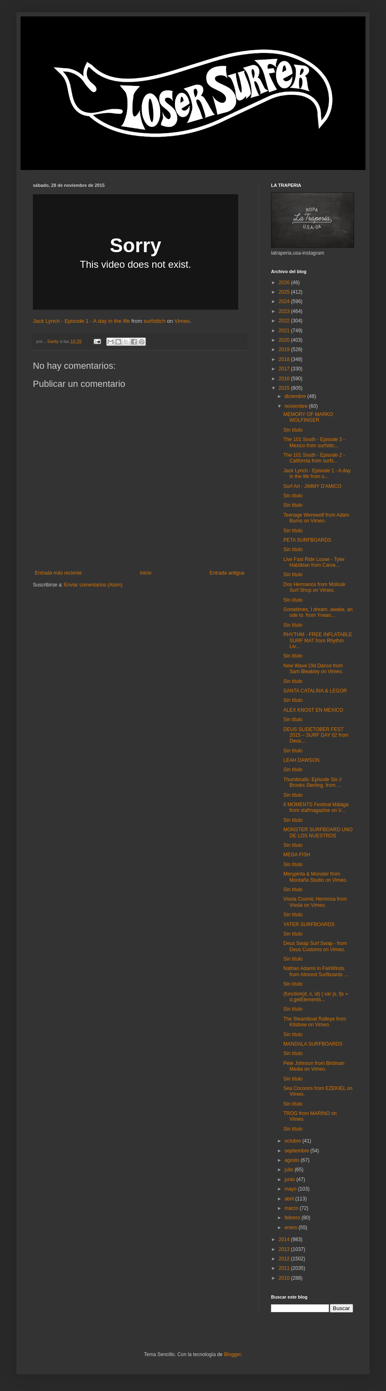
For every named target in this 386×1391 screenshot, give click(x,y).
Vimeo (182, 321)
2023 (285, 311)
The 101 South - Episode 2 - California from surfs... (314, 458)
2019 (285, 349)
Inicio (146, 573)
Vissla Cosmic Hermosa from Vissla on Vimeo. (315, 902)
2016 (285, 379)
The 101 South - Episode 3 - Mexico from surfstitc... (314, 442)
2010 (285, 1278)
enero (292, 1227)
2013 (285, 1249)
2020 (285, 340)
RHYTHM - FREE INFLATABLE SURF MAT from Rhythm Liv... (317, 640)
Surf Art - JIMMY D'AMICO (312, 486)
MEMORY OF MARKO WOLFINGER (308, 417)
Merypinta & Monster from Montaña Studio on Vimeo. (315, 877)
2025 (285, 292)
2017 (285, 369)
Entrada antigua (226, 573)
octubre (293, 1141)
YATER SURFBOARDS (309, 924)
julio (290, 1170)
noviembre (297, 406)
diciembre (296, 396)
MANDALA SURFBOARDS (312, 1044)
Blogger (232, 1354)
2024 (285, 301)
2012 (285, 1259)
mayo (291, 1189)
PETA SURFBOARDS (307, 540)
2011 (285, 1268)
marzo (292, 1208)
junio (290, 1179)
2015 (285, 388)
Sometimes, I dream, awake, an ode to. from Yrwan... (318, 612)
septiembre (297, 1151)
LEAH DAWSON (301, 760)
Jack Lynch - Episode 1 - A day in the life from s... (317, 473)
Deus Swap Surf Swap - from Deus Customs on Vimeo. (315, 946)
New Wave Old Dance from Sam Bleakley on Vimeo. (313, 668)
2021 (285, 330)
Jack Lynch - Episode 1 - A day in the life (81, 321)
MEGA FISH (296, 855)
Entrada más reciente (58, 573)
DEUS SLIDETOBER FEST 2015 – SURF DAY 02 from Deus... (316, 735)
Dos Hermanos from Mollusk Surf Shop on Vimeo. (314, 587)
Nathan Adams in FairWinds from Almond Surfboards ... (315, 971)
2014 (285, 1239)
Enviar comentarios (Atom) (93, 585)
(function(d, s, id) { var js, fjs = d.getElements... (315, 996)
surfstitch (154, 321)
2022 (285, 321)
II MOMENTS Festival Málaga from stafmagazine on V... (316, 807)
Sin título (293, 430)
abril (290, 1199)
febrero (293, 1218)
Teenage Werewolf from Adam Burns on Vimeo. (316, 518)
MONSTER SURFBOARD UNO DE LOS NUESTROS (318, 832)
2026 (285, 282)
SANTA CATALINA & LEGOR (315, 691)
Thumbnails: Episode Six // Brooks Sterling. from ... (312, 782)
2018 (285, 359)
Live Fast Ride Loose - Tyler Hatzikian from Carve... (314, 562)
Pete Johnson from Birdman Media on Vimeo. (314, 1066)
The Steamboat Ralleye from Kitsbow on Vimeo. (314, 1022)
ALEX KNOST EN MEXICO (313, 710)
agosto (293, 1160)
